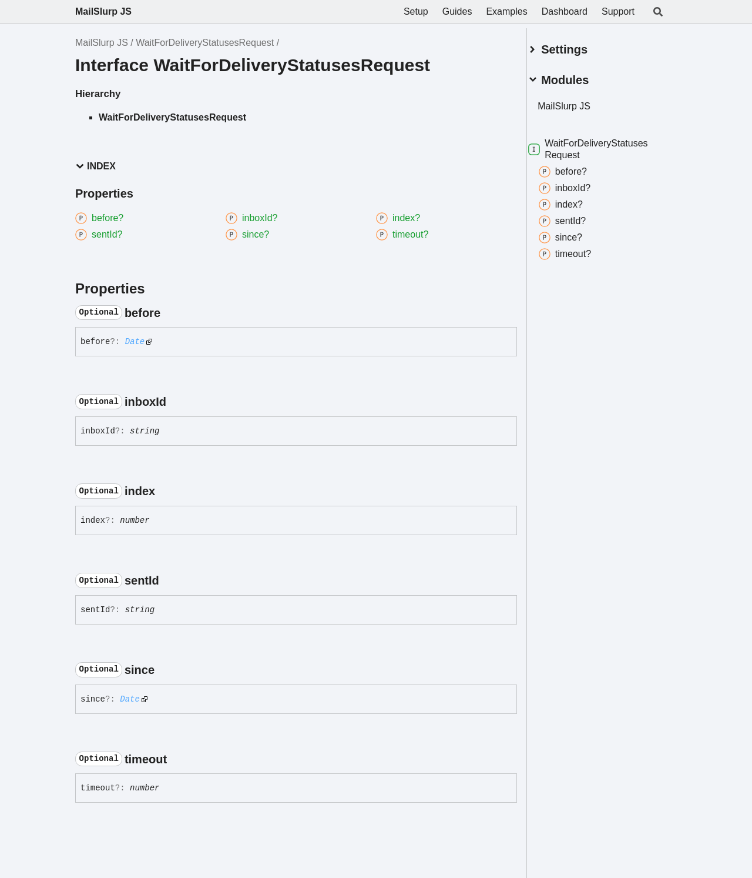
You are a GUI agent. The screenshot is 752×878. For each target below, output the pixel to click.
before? (577, 167)
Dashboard (565, 11)
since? (574, 233)
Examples (506, 11)
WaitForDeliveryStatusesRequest (205, 43)
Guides (457, 11)
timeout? (579, 249)
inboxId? (579, 183)
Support (618, 11)
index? (575, 200)
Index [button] (95, 166)
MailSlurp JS (103, 11)
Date (135, 341)
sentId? (576, 216)
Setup (416, 11)
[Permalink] (171, 313)
